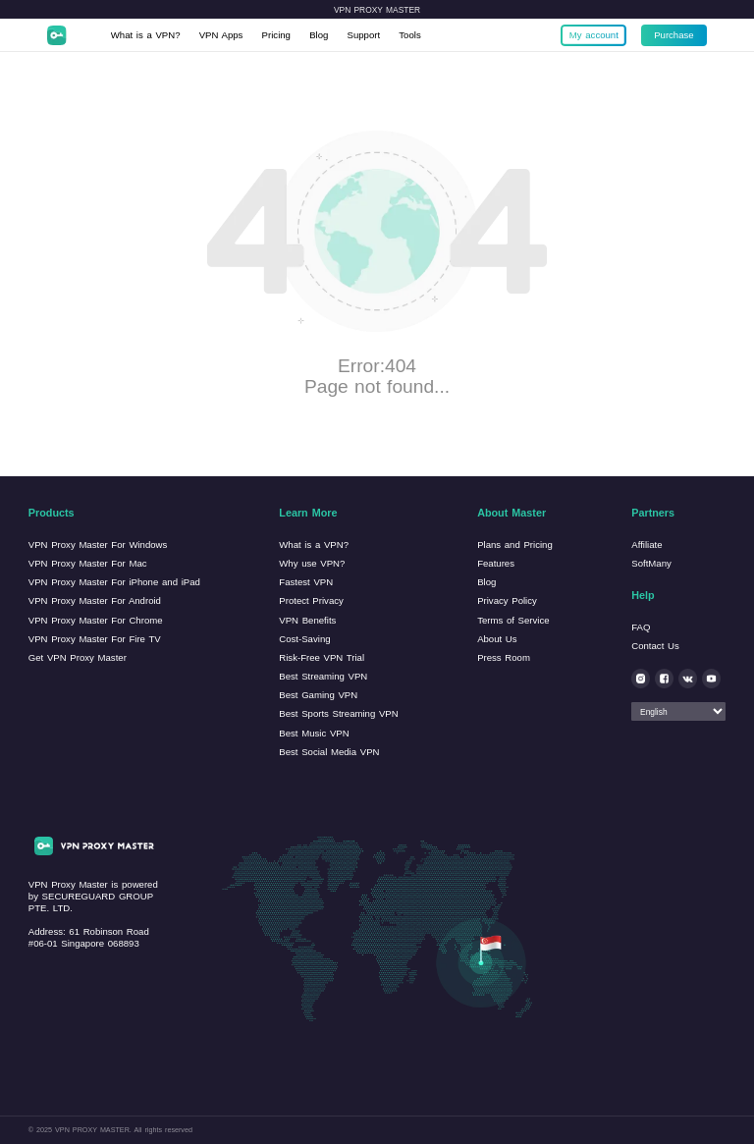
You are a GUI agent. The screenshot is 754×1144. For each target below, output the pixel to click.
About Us (496, 638)
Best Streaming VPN (323, 676)
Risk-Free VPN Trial (321, 657)
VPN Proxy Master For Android (94, 600)
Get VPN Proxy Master (77, 657)
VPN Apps (221, 34)
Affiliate (646, 544)
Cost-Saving (304, 638)
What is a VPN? (146, 34)
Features (495, 563)
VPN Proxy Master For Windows (98, 544)
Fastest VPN (306, 581)
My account (594, 34)
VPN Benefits (307, 620)
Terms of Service (513, 620)
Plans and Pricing (515, 544)
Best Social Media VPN (329, 751)
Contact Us (654, 645)
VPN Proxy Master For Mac (87, 563)
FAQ (640, 627)
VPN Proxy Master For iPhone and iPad (114, 581)
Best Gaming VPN (318, 694)
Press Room (503, 657)
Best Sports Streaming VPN (338, 713)
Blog (318, 34)
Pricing (276, 34)
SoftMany (651, 563)
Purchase (674, 34)
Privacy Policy (507, 600)
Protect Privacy (311, 600)
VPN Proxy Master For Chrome (95, 620)
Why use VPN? (312, 563)
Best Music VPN (314, 733)
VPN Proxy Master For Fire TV (94, 638)
